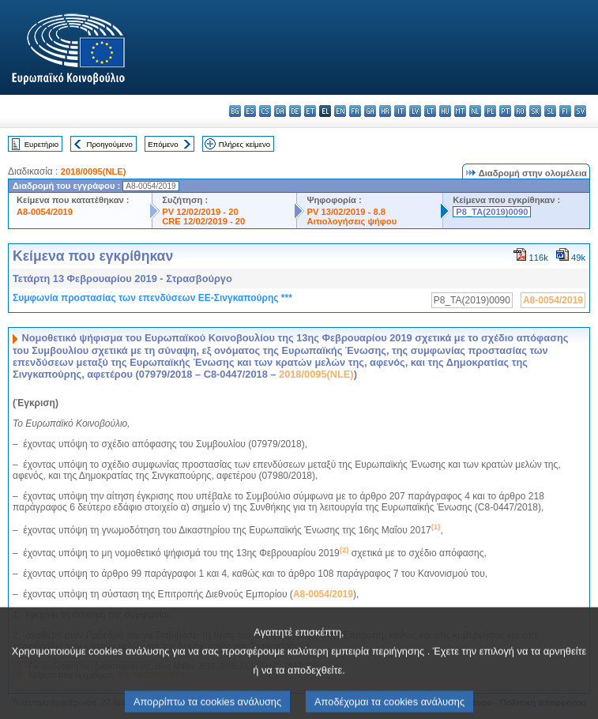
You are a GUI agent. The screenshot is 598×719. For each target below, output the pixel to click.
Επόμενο (163, 144)
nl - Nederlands (475, 111)
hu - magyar (445, 111)
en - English (340, 111)
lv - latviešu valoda (415, 111)
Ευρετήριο (41, 144)
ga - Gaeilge (370, 111)
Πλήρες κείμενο (244, 144)
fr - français (355, 111)
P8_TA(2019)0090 (492, 211)
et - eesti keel (310, 111)
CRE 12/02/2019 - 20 (203, 221)
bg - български (235, 111)
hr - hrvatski (385, 111)
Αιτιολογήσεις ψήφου (352, 221)
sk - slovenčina (535, 111)
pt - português (505, 111)
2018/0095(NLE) (93, 171)
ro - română (520, 111)
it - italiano (400, 111)
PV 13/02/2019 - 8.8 (346, 211)
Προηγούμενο (109, 144)
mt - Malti (460, 111)
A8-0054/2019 (45, 211)
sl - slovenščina (550, 111)
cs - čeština (265, 111)
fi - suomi (565, 111)
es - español (250, 111)
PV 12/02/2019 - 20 (200, 211)
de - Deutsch (295, 111)
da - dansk (280, 111)
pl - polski (490, 111)
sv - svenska (580, 111)
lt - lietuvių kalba (430, 111)
